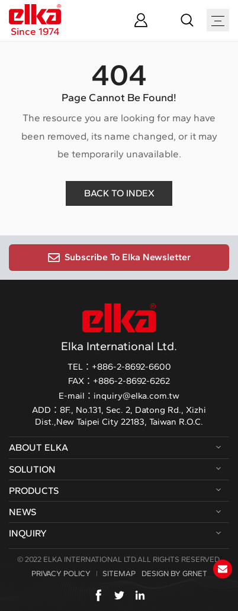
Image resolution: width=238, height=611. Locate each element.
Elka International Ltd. (119, 328)
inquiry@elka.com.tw (136, 395)
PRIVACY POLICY (61, 573)
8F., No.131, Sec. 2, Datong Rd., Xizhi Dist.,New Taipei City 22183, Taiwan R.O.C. (120, 416)
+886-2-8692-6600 (131, 366)
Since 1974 (35, 20)
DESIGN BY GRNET (174, 573)
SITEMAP (119, 573)
